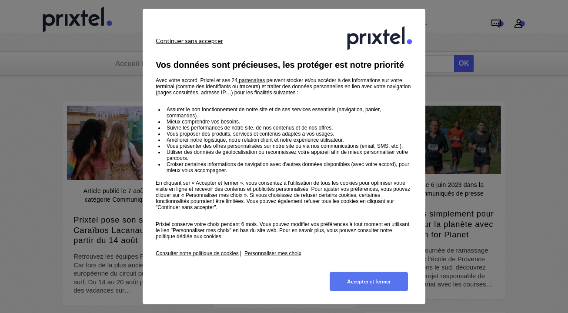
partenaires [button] (251, 80)
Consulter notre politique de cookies (197, 253)
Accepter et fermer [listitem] (369, 281)
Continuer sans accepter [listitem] (189, 40)
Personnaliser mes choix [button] (272, 253)
